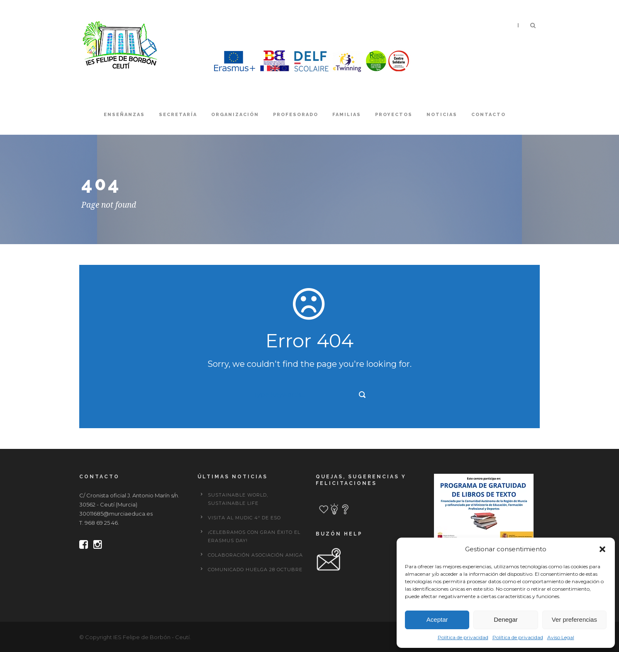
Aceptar (437, 619)
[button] (602, 549)
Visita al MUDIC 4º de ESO (244, 518)
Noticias (441, 114)
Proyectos (393, 114)
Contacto (488, 114)
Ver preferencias (574, 619)
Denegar (506, 619)
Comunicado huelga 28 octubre (255, 569)
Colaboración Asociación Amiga (255, 555)
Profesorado (295, 114)
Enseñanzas (124, 114)
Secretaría (178, 114)
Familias (346, 114)
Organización (235, 114)
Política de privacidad (463, 637)
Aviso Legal (560, 637)
